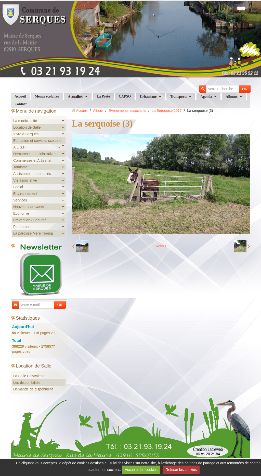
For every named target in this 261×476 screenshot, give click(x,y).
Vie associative (25, 180)
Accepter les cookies (141, 470)
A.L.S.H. (20, 147)
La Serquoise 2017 (167, 110)
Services (20, 200)
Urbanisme (148, 97)
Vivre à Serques (25, 134)
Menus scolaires (47, 96)
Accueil (20, 96)
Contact (21, 104)
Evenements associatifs (127, 110)
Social (18, 187)
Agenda (206, 97)
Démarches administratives (34, 154)
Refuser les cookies (181, 470)
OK (244, 89)
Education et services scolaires (37, 141)
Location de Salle (27, 127)
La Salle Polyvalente (29, 376)
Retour (161, 246)
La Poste (103, 96)
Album (98, 110)
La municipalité (25, 121)
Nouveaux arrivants (28, 207)
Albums (232, 97)
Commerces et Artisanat (32, 160)
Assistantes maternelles (32, 174)
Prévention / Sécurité (29, 220)
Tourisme (20, 167)
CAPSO (125, 96)
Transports (178, 97)
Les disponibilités (27, 382)
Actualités (75, 97)
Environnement (25, 194)
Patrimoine (21, 227)
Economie (21, 213)
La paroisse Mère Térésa (33, 233)
